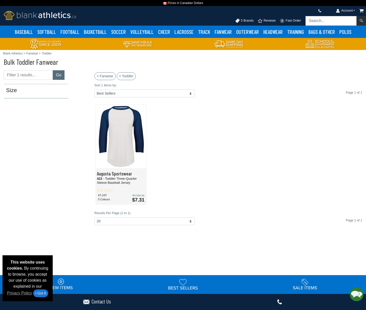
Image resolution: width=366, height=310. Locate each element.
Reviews (267, 20)
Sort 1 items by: (105, 85)
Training (295, 32)
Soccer (118, 32)
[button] (356, 294)
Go (58, 75)
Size (11, 90)
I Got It (40, 293)
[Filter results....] (28, 75)
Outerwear (247, 32)
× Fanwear (105, 76)
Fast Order (290, 20)
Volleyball (142, 32)
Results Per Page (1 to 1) (112, 213)
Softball (46, 32)
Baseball (24, 32)
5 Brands (244, 20)
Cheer (164, 32)
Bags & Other (322, 32)
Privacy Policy (19, 293)
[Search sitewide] (331, 21)
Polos (345, 32)
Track (204, 32)
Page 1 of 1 (354, 220)
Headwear (273, 32)
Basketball (95, 32)
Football (69, 32)
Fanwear (223, 32)
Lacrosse (184, 32)
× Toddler (126, 76)
